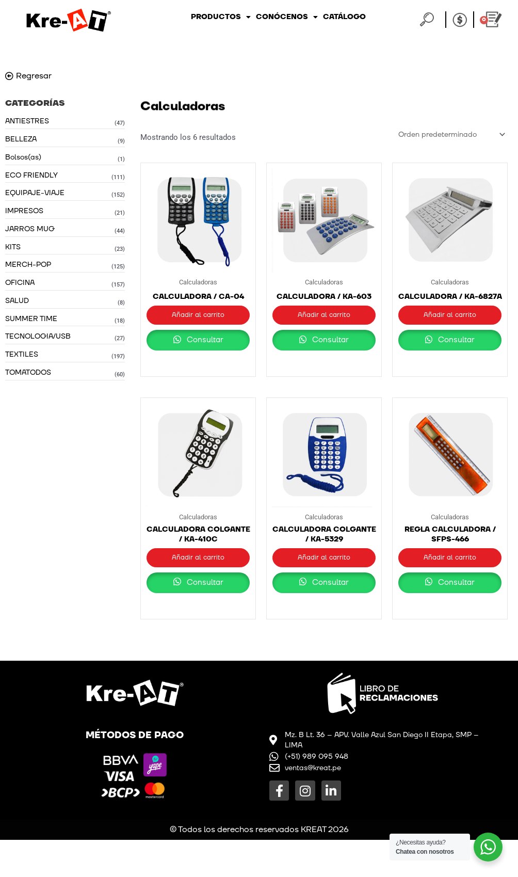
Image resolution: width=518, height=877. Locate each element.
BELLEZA (21, 140)
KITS (13, 251)
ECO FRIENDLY (31, 177)
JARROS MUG (30, 232)
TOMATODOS (28, 380)
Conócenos (287, 17)
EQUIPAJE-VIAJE (34, 195)
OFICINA (20, 287)
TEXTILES (21, 361)
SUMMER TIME (31, 324)
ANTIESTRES (27, 121)
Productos (221, 17)
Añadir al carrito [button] (198, 318)
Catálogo (344, 17)
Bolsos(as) (23, 158)
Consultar (198, 354)
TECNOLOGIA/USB (38, 342)
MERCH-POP (28, 269)
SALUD (17, 306)
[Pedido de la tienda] (448, 135)
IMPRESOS (24, 213)
